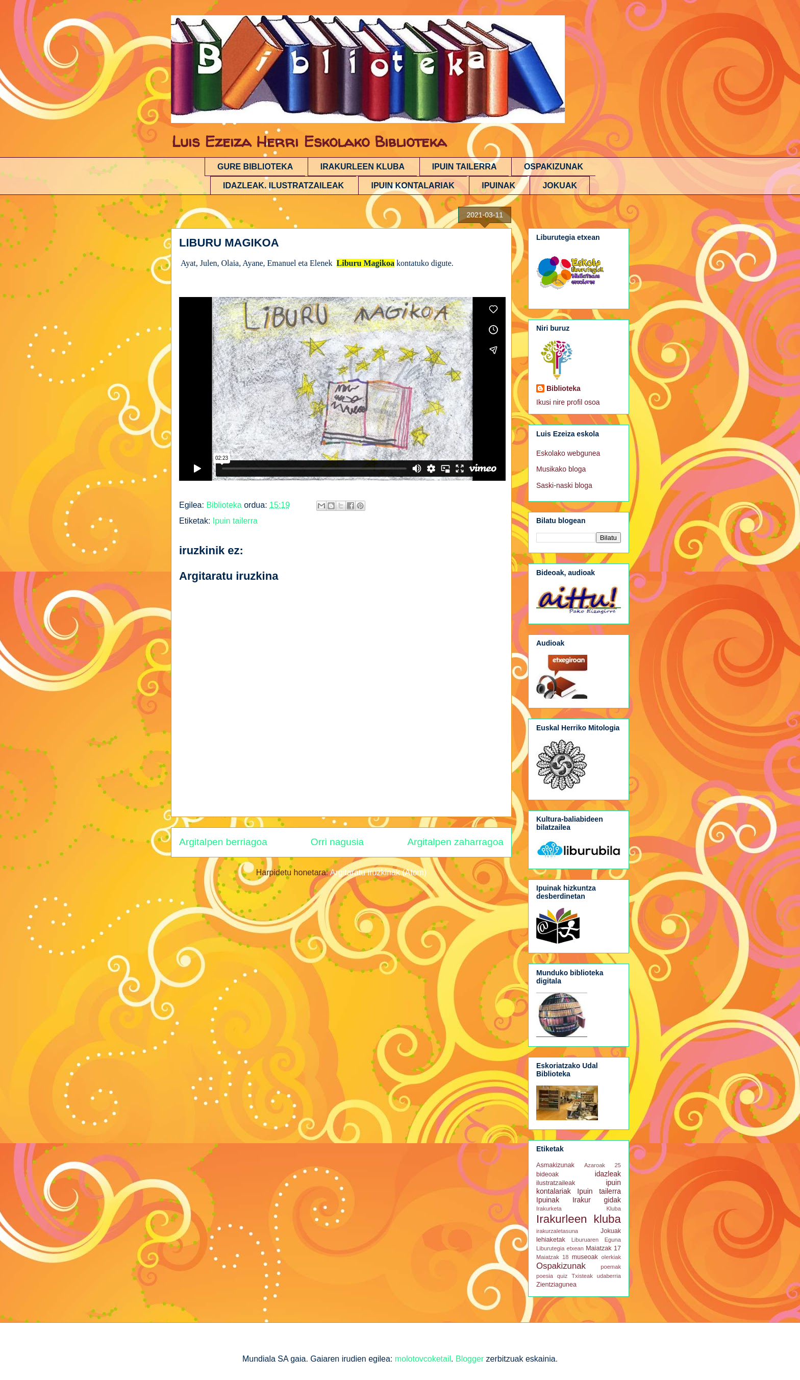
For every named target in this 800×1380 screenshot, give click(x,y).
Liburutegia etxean (560, 1248)
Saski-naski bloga (564, 485)
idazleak (608, 1174)
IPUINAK (498, 185)
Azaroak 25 (602, 1165)
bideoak (547, 1174)
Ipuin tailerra (235, 520)
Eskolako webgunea (568, 453)
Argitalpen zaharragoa (455, 841)
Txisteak (582, 1276)
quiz (562, 1276)
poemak (611, 1267)
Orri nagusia (337, 841)
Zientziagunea (556, 1284)
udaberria (609, 1276)
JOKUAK (559, 185)
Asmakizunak (555, 1165)
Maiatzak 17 (603, 1248)
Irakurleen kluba (578, 1219)
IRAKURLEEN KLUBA (362, 166)
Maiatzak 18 (552, 1257)
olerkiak (611, 1257)
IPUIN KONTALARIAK (412, 185)
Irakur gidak (596, 1200)
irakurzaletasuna (557, 1231)
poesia (544, 1276)
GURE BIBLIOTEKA (255, 166)
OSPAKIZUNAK (553, 166)
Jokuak (611, 1231)
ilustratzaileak (555, 1183)
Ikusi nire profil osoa (568, 402)
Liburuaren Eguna (596, 1240)
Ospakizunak (561, 1266)
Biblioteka (563, 388)
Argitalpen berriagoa (223, 841)
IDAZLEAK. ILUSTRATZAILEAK (283, 185)
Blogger (470, 1358)
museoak (585, 1257)
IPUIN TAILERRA (464, 166)
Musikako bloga (561, 469)
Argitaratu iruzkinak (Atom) (378, 872)
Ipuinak (547, 1200)
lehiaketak (550, 1239)
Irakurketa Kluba (578, 1208)
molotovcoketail (423, 1358)
